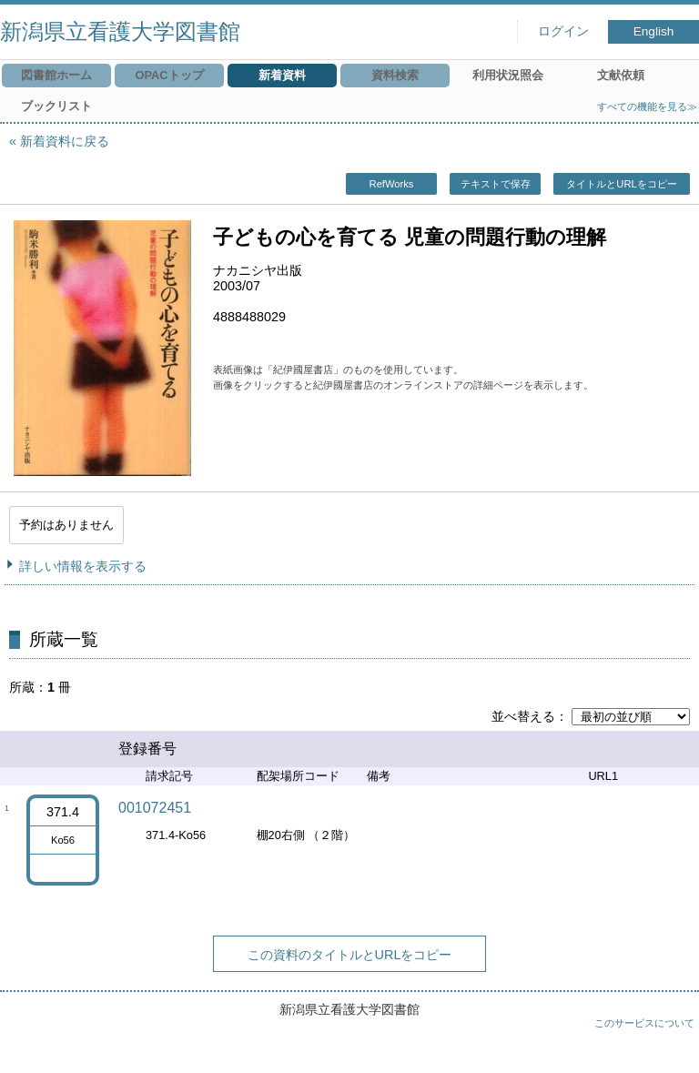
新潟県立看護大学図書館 (120, 31)
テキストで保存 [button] (496, 183)
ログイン (563, 31)
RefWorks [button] (392, 183)
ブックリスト (56, 106)
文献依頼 (620, 75)
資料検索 (395, 75)
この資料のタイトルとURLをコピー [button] (350, 954)
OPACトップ (169, 75)
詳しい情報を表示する (83, 566)
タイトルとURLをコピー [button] (621, 183)
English (653, 31)
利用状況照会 (507, 75)
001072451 (154, 807)
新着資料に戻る (64, 141)
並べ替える (523, 716)
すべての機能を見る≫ (647, 106)
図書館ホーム (56, 75)
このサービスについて (644, 1022)
